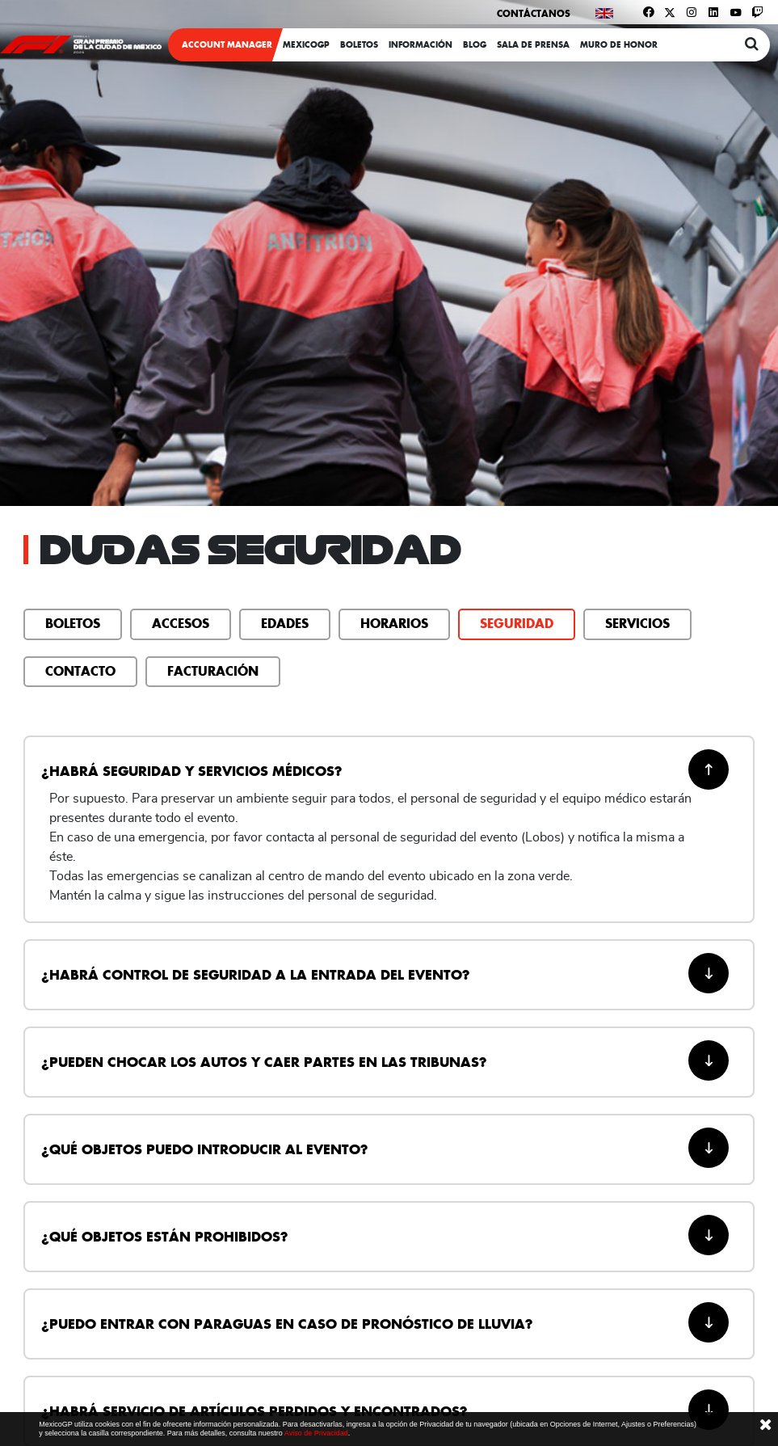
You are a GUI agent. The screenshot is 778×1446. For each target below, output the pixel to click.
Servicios (637, 623)
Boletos (72, 623)
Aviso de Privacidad (316, 1433)
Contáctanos (533, 13)
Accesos (180, 623)
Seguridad (516, 623)
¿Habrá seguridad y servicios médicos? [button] (385, 769)
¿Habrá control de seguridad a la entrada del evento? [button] (385, 973)
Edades (285, 623)
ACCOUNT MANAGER (227, 45)
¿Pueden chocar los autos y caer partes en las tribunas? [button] (385, 1060)
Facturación (213, 671)
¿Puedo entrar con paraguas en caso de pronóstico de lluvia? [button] (385, 1322)
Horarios (394, 623)
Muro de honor (619, 45)
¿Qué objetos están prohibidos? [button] (385, 1235)
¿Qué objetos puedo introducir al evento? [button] (385, 1148)
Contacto (80, 671)
